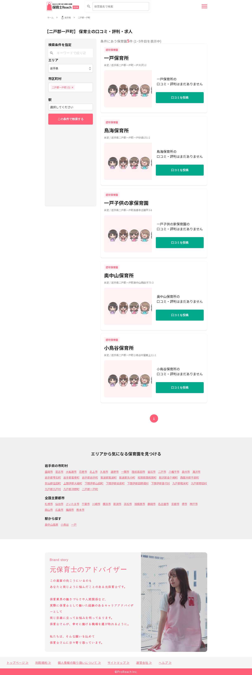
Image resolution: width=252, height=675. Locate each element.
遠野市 (115, 472)
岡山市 (49, 510)
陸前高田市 (138, 472)
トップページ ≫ (18, 663)
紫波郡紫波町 (109, 477)
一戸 (74, 524)
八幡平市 (174, 472)
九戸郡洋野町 (71, 489)
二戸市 (162, 472)
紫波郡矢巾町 (127, 477)
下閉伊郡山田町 (94, 483)
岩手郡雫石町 (53, 477)
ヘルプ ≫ (165, 663)
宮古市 (59, 472)
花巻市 (83, 472)
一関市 (125, 472)
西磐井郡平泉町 (189, 477)
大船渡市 (71, 472)
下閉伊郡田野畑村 (138, 483)
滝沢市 (196, 472)
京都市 (175, 504)
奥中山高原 (51, 524)
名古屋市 (163, 504)
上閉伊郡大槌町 (72, 483)
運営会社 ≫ (144, 663)
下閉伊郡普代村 (160, 483)
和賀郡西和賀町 (147, 477)
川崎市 (96, 504)
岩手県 (68, 18)
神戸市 (194, 504)
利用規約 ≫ (43, 663)
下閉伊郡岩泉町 (115, 483)
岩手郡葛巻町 (71, 477)
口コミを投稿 (179, 97)
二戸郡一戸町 (84, 18)
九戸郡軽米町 (180, 483)
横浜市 (107, 504)
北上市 (94, 472)
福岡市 (70, 510)
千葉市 (86, 504)
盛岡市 (49, 472)
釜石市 (152, 472)
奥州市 (186, 472)
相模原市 (139, 504)
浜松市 (128, 504)
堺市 (184, 504)
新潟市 (117, 504)
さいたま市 (72, 504)
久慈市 (104, 472)
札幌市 (49, 504)
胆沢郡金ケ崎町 (168, 477)
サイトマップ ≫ (119, 663)
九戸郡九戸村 (53, 489)
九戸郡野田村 (199, 483)
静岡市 (152, 504)
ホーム (50, 18)
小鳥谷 (65, 524)
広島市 (59, 510)
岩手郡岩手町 (90, 477)
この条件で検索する (71, 119)
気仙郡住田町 (53, 483)
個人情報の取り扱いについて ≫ (79, 663)
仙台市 (59, 504)
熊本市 (80, 510)
